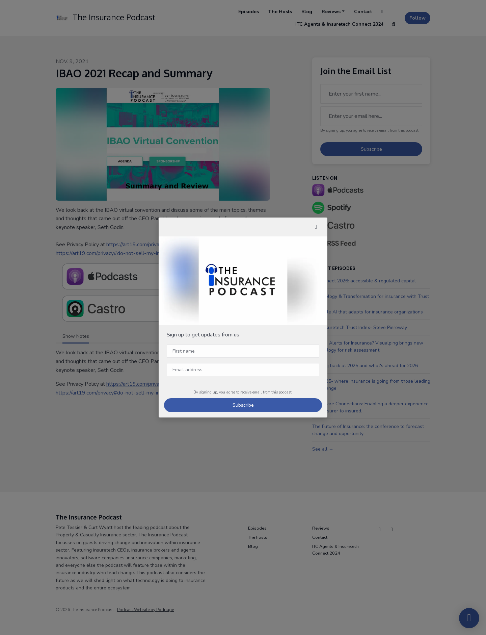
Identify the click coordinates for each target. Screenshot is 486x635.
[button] (316, 227)
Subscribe (243, 405)
